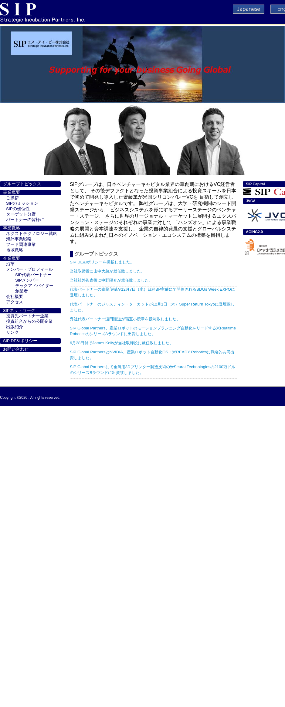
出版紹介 (14, 327)
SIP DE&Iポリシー (20, 341)
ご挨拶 (12, 198)
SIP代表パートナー (33, 275)
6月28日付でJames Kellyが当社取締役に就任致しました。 (121, 343)
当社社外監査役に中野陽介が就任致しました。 (111, 280)
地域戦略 (14, 250)
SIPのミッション (22, 203)
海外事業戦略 (19, 239)
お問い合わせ (16, 349)
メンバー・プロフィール (29, 269)
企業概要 (11, 258)
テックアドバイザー (34, 285)
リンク (12, 332)
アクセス (14, 302)
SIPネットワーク (19, 310)
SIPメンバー (27, 280)
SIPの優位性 (18, 208)
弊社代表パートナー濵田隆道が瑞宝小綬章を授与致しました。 (125, 319)
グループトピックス (22, 184)
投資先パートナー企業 (27, 316)
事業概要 (11, 192)
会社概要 (14, 296)
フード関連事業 (21, 244)
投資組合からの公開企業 (29, 321)
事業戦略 (11, 228)
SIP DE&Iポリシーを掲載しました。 (102, 262)
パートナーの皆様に (25, 219)
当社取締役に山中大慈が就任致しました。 (107, 271)
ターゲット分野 (21, 214)
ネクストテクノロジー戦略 (31, 233)
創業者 (21, 291)
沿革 (10, 264)
